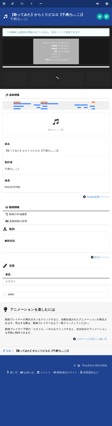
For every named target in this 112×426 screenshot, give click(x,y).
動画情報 (12, 241)
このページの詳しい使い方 (92, 373)
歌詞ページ (57, 32)
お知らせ (27, 406)
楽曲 (7, 385)
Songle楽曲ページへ (97, 231)
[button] (106, 17)
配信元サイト (55, 164)
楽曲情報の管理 (16, 255)
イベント (44, 406)
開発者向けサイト (65, 406)
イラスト (10, 315)
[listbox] (41, 3)
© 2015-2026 (90, 399)
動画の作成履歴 (16, 248)
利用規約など (89, 406)
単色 (7, 309)
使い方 (12, 406)
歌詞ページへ (101, 291)
